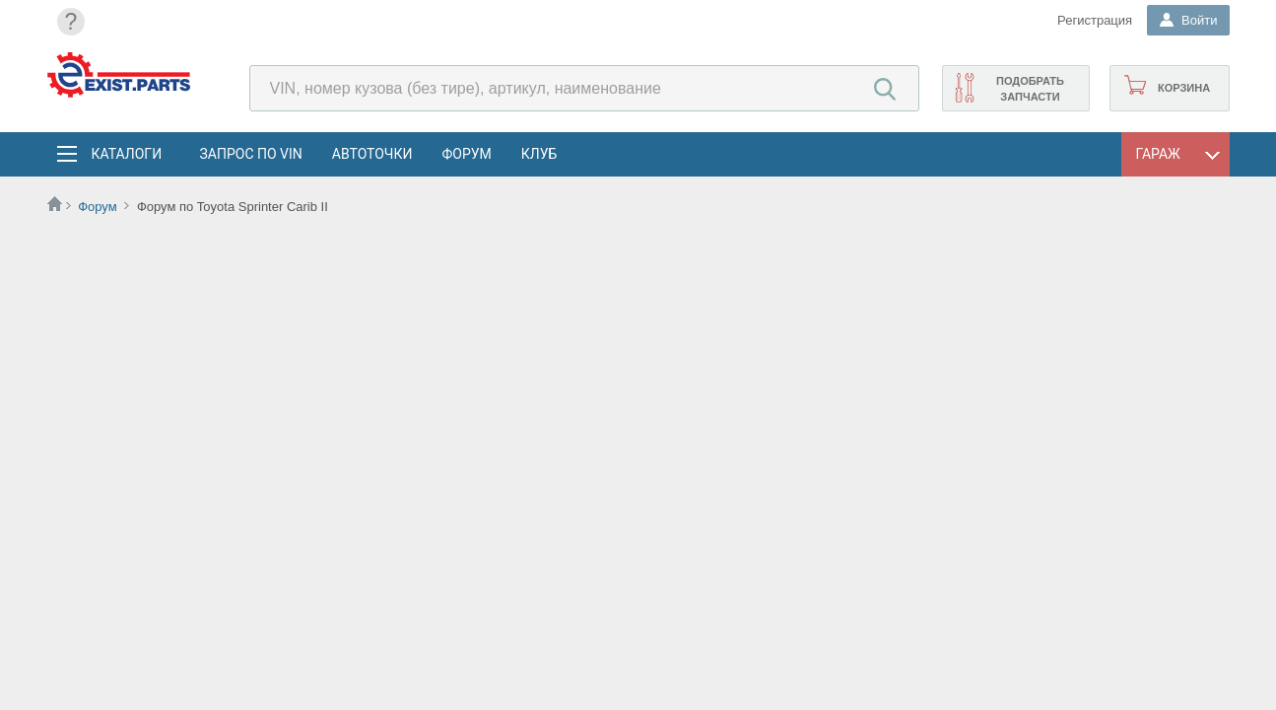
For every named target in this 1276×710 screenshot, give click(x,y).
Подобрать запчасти (1030, 89)
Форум (466, 154)
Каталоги (126, 154)
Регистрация (1094, 20)
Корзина (1184, 88)
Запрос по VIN (251, 154)
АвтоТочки (372, 154)
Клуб (539, 154)
